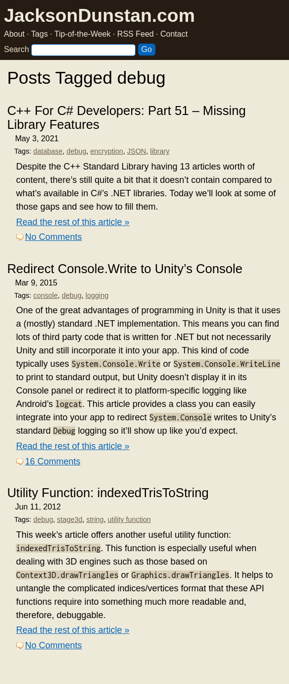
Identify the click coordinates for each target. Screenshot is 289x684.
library (159, 151)
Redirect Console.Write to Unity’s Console (124, 269)
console (45, 295)
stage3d (69, 519)
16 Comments (52, 461)
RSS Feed (135, 34)
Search (16, 49)
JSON (136, 151)
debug (76, 151)
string (94, 519)
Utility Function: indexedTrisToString (107, 493)
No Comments (53, 237)
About (14, 34)
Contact (174, 34)
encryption (106, 151)
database (47, 151)
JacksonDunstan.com (99, 15)
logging (97, 295)
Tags (39, 34)
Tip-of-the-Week (82, 34)
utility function (129, 519)
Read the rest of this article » (72, 222)
